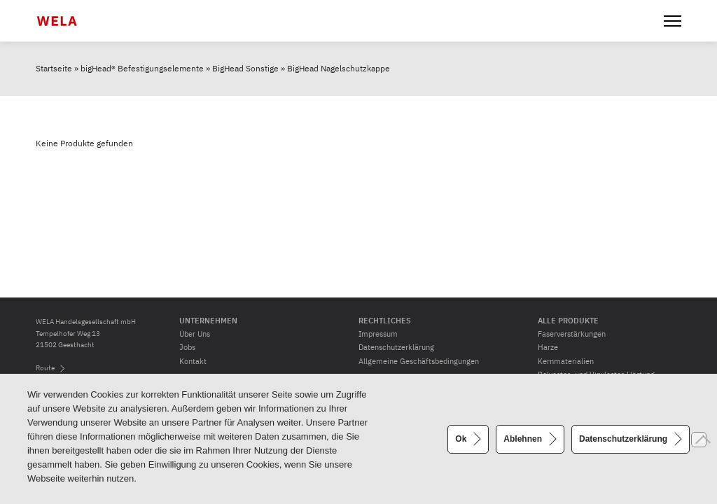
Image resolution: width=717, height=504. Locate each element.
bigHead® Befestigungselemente (142, 68)
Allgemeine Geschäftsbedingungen (418, 361)
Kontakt (193, 361)
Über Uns (194, 334)
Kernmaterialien (566, 361)
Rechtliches (384, 321)
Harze (548, 347)
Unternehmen (208, 321)
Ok (460, 438)
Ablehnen (522, 438)
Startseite (54, 68)
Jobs (187, 347)
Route (45, 367)
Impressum (378, 334)
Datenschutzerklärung (396, 347)
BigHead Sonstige (245, 68)
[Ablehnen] (698, 439)
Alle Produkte (568, 321)
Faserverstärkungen (572, 334)
